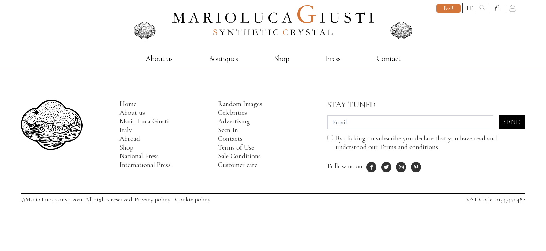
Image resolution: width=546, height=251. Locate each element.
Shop (281, 58)
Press (333, 58)
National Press (139, 156)
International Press (145, 165)
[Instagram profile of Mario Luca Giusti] (401, 166)
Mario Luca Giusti (144, 121)
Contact (389, 58)
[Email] (410, 122)
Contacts (230, 139)
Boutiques (223, 58)
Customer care (237, 165)
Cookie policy (192, 199)
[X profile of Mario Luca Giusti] (386, 166)
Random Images (240, 104)
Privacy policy (152, 199)
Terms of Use (236, 147)
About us (159, 58)
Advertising (234, 121)
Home (127, 104)
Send (512, 122)
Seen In (228, 130)
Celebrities (232, 112)
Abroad (129, 139)
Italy (125, 130)
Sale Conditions (239, 156)
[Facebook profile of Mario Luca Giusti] (372, 166)
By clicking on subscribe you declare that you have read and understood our (416, 142)
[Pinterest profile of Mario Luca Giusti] (416, 166)
